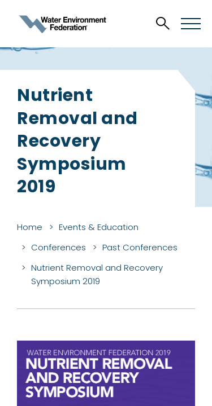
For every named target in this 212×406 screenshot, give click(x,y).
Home (29, 227)
